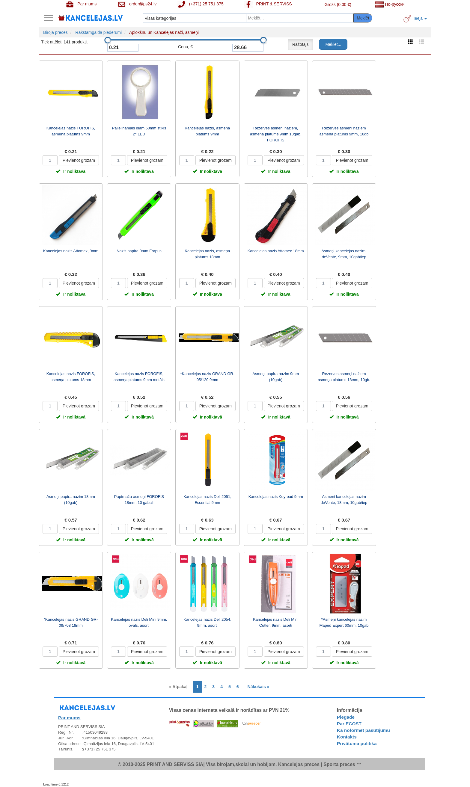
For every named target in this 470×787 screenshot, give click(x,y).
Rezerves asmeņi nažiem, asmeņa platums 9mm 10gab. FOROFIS (275, 134)
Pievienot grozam (79, 160)
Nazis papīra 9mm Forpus (139, 251)
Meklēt (363, 18)
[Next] (257, 687)
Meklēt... (333, 44)
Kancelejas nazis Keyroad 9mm (275, 496)
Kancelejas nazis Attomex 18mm (276, 251)
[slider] (107, 40)
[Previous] (180, 687)
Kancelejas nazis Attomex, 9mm (70, 251)
